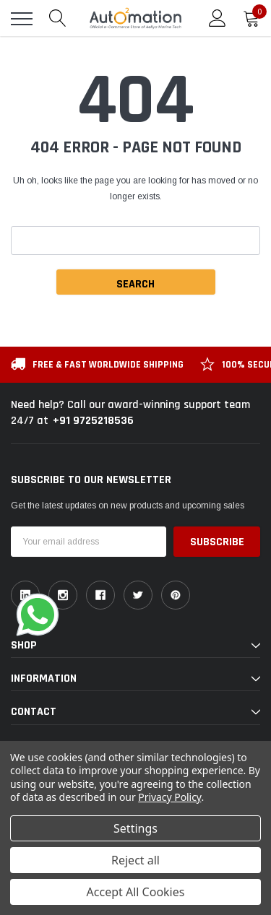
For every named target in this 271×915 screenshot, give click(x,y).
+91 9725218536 (93, 420)
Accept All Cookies (136, 892)
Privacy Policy (169, 797)
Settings (135, 828)
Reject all (135, 860)
